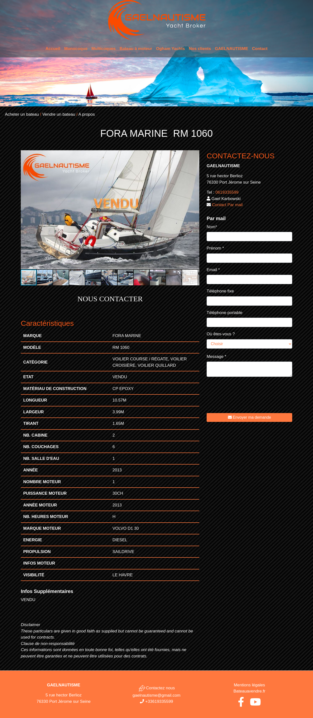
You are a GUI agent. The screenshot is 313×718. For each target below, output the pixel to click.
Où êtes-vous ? (221, 334)
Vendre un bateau (58, 114)
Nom (212, 227)
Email (213, 269)
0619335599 (227, 192)
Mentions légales (249, 685)
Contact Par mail (227, 204)
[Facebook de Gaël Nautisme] (240, 704)
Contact (260, 48)
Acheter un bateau (22, 114)
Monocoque (75, 48)
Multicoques (103, 48)
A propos (86, 114)
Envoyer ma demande (249, 417)
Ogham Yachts (170, 48)
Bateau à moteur (136, 48)
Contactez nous (156, 688)
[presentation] (244, 398)
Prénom (215, 248)
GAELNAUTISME (231, 48)
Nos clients (200, 48)
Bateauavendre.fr (249, 691)
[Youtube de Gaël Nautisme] (255, 704)
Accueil (52, 48)
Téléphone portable (225, 312)
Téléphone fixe (220, 291)
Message (216, 356)
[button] (195, 155)
